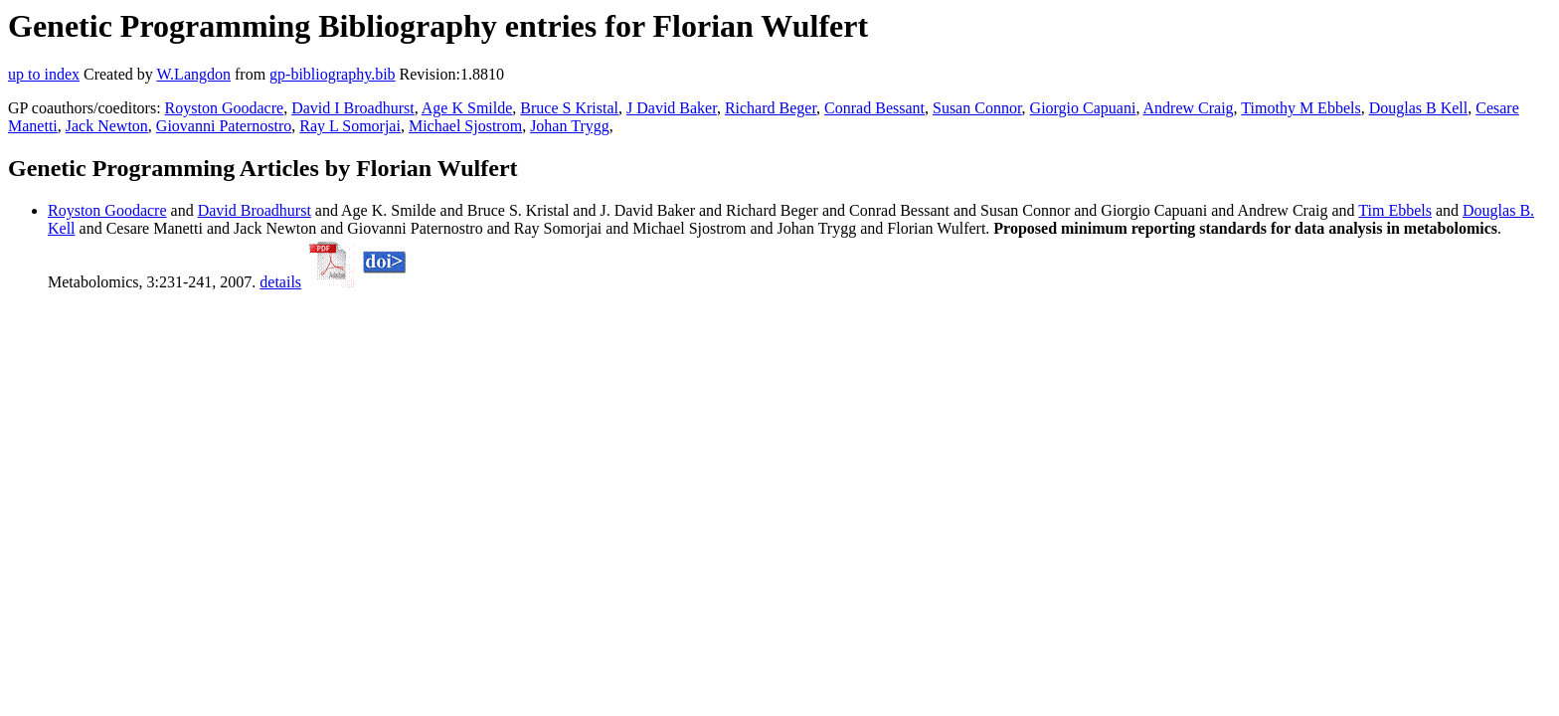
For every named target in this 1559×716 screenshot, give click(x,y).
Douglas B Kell (1419, 107)
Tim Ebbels (1395, 210)
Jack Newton (107, 125)
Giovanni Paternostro (223, 125)
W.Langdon (193, 74)
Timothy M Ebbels (1300, 107)
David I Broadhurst (353, 107)
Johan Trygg (569, 125)
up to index (44, 74)
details (280, 281)
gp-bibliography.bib (332, 74)
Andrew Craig (1188, 107)
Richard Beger (770, 107)
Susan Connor (977, 107)
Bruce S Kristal (569, 107)
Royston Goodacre (224, 107)
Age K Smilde (467, 107)
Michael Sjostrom (465, 125)
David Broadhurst (254, 210)
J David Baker (671, 107)
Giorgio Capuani (1083, 107)
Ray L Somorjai (350, 125)
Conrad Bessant (874, 107)
